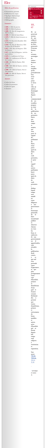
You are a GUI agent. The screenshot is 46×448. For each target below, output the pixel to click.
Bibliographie (9, 20)
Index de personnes (11, 84)
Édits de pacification (36, 9)
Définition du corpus (11, 14)
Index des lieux (10, 82)
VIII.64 (33, 358)
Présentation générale (12, 11)
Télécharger (37, 13)
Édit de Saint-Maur (16, 35)
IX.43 (33, 360)
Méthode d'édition (11, 18)
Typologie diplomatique (12, 16)
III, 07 (36, 17)
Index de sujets (10, 86)
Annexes (7, 79)
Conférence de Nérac (16, 56)
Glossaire (8, 88)
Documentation (35, 11)
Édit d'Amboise (15, 29)
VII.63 (33, 356)
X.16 (32, 362)
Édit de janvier (14, 27)
